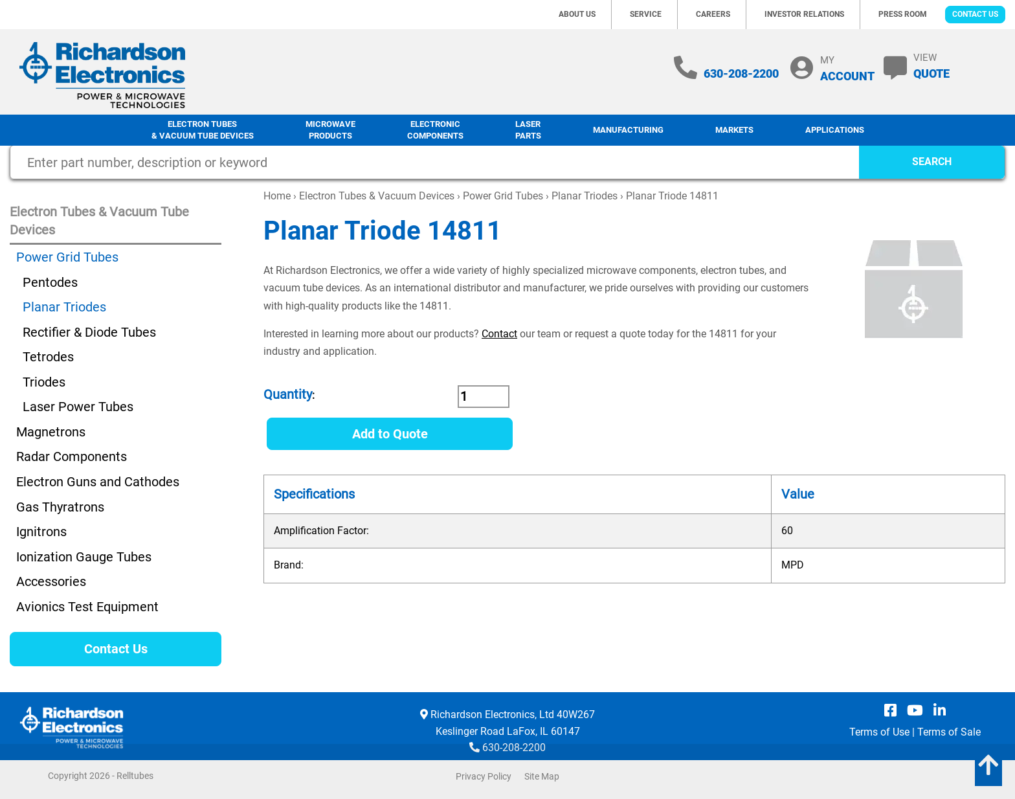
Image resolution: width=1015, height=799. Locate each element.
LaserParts (528, 130)
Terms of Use (879, 732)
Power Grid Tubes (503, 196)
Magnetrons (50, 432)
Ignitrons (41, 531)
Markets (734, 130)
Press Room (902, 14)
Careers (713, 14)
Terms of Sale (949, 732)
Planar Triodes (585, 196)
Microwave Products (330, 130)
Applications (834, 130)
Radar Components (71, 456)
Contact (499, 334)
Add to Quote (390, 434)
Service (646, 14)
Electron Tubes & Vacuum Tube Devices (202, 130)
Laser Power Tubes (78, 406)
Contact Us (975, 14)
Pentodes (50, 282)
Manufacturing (628, 130)
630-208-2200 (741, 73)
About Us (577, 14)
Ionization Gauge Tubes (83, 557)
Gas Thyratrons (60, 507)
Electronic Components (435, 130)
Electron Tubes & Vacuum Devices (376, 196)
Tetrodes (48, 357)
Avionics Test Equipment (87, 606)
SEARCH (932, 161)
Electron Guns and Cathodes (97, 482)
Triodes (44, 382)
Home (277, 196)
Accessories (51, 581)
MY (847, 68)
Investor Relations (804, 14)
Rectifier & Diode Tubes (89, 332)
